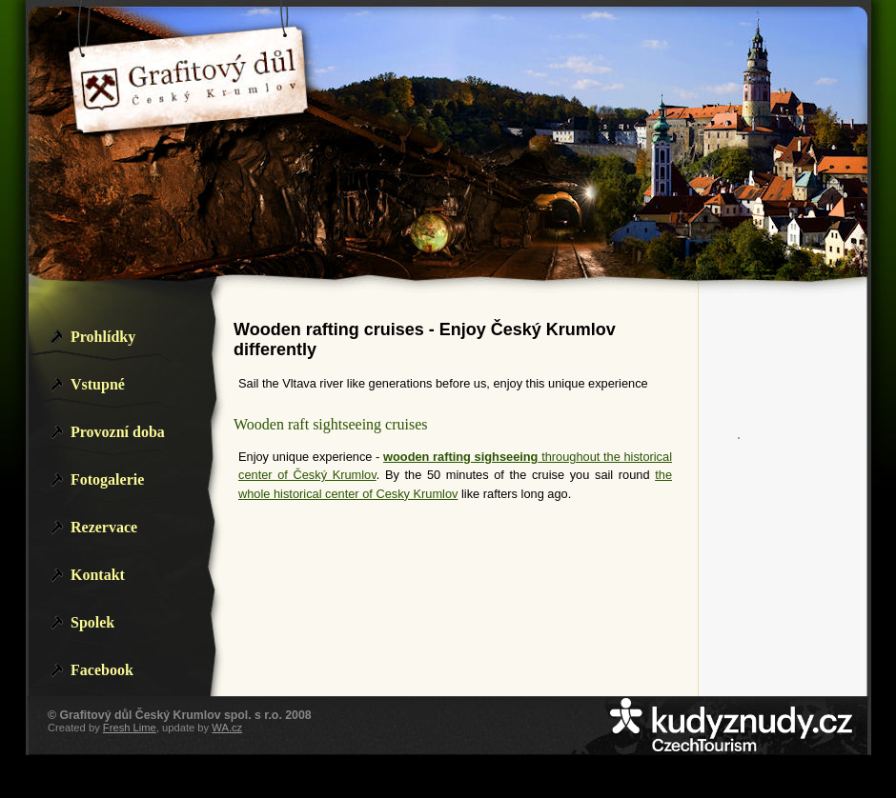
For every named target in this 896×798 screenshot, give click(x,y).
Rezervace (104, 527)
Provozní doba (118, 432)
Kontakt (98, 575)
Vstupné (98, 384)
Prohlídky (103, 337)
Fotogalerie (107, 479)
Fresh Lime (129, 727)
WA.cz (227, 727)
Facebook (102, 670)
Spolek (92, 622)
